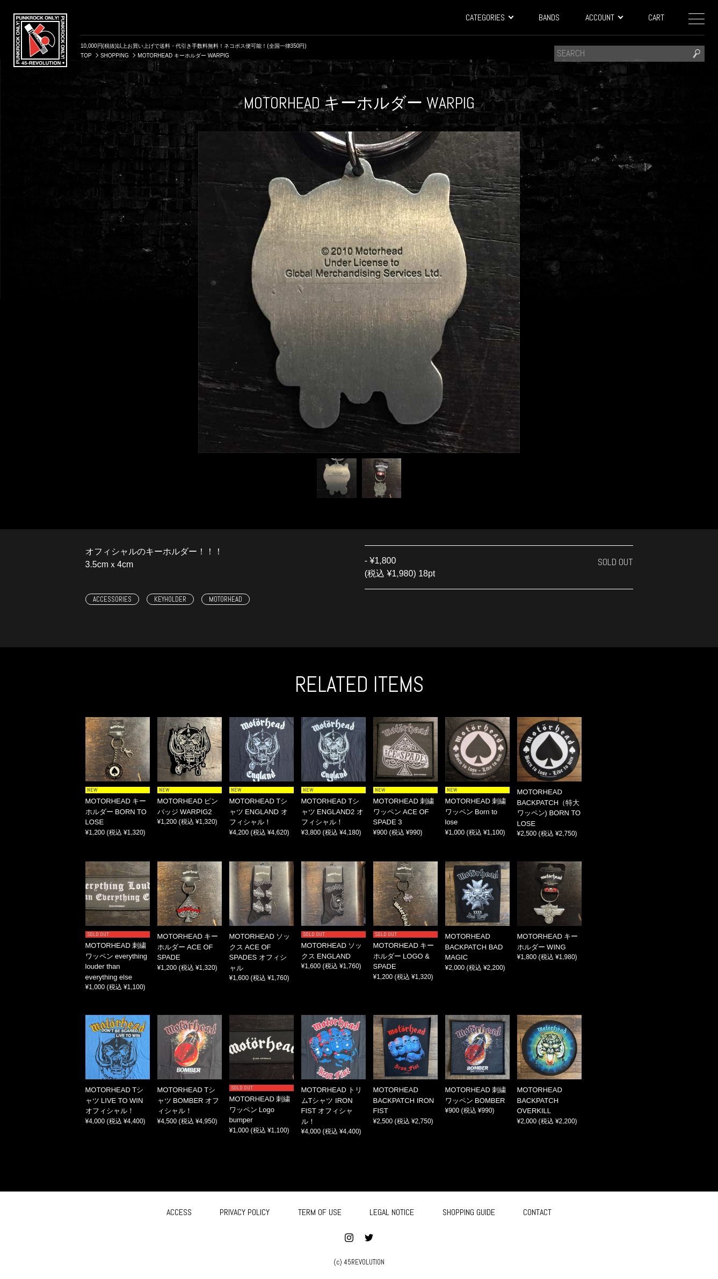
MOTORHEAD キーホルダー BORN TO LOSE (116, 811)
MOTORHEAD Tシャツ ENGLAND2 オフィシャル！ (332, 811)
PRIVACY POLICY (245, 1211)
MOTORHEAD (225, 599)
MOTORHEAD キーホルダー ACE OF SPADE (188, 946)
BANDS (549, 17)
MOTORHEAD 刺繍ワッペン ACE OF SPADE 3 (403, 811)
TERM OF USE (320, 1211)
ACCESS (179, 1211)
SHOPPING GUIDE (469, 1211)
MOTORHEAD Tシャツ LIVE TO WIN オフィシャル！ (114, 1100)
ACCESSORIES (112, 599)
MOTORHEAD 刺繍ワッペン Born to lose (475, 811)
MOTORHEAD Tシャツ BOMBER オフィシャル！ (188, 1100)
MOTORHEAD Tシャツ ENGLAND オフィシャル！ (258, 811)
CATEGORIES (489, 17)
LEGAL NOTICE (391, 1211)
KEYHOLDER (170, 599)
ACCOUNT (603, 17)
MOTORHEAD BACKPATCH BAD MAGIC (474, 946)
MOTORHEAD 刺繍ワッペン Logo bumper (260, 1109)
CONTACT (537, 1211)
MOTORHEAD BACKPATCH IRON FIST (403, 1100)
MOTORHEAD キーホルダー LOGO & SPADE (403, 955)
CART (656, 17)
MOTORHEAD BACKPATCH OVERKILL (539, 1100)
